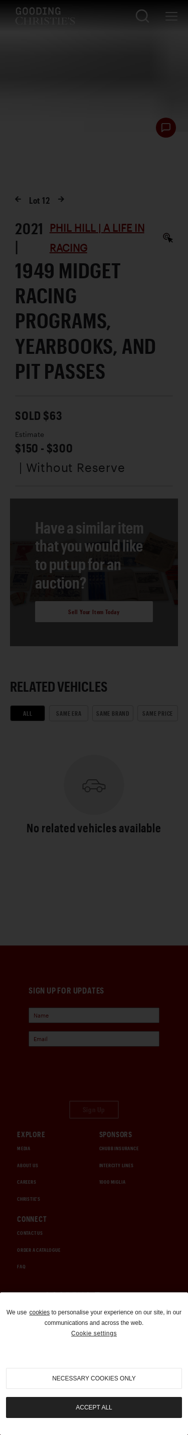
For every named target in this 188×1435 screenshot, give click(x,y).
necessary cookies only (94, 1378)
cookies (39, 1312)
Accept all (94, 1407)
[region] (94, 1363)
